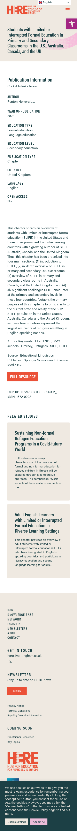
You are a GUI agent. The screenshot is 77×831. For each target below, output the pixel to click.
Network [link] (14, 619)
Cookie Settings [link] (17, 822)
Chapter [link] (13, 161)
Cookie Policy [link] (38, 810)
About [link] (12, 633)
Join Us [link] (17, 691)
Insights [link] (14, 623)
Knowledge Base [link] (20, 614)
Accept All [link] (39, 822)
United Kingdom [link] (19, 174)
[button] (67, 9)
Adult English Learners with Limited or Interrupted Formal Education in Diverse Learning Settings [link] (38, 522)
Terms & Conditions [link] (18, 710)
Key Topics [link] (13, 742)
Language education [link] (22, 134)
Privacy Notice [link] (15, 706)
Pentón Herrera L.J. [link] (21, 101)
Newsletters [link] (17, 628)
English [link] (12, 187)
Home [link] (11, 610)
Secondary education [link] (22, 147)
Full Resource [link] (23, 376)
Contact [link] (13, 637)
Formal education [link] (20, 130)
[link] (71, 23)
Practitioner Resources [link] (20, 737)
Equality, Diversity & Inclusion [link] (24, 715)
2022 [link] (10, 115)
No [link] (9, 201)
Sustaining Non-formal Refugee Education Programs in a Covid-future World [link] (38, 440)
